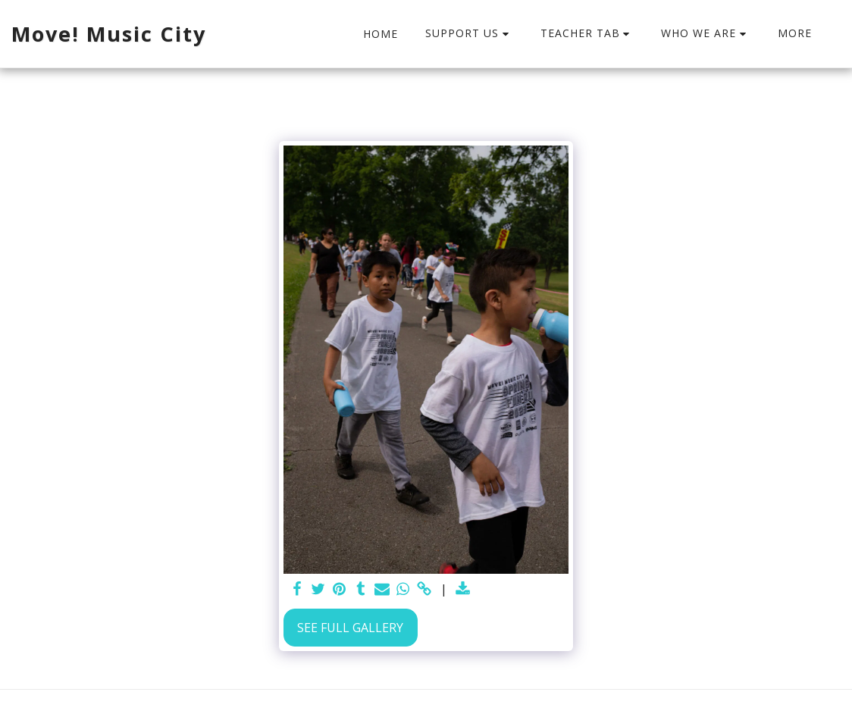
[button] (469, 34)
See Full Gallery (350, 627)
